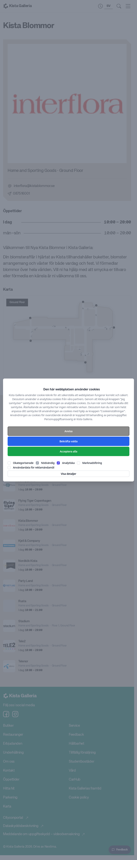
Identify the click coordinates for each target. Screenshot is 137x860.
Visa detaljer (68, 474)
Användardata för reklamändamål (33, 467)
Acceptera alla (68, 451)
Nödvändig (48, 463)
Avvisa (69, 431)
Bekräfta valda (68, 441)
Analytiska (68, 463)
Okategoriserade (23, 463)
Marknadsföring (92, 463)
